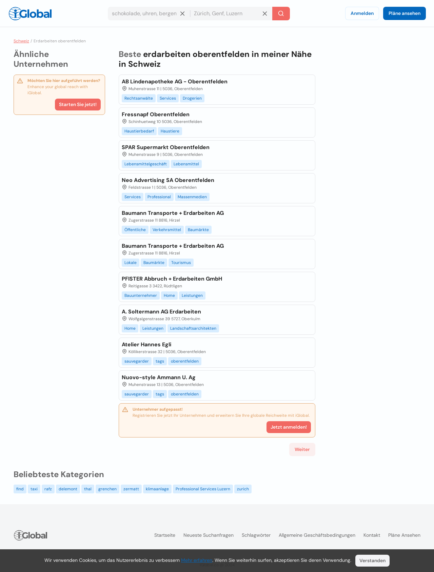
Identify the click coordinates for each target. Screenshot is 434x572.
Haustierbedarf (139, 131)
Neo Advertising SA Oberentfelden (168, 180)
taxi (34, 489)
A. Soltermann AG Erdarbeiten (161, 311)
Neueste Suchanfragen (208, 535)
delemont (68, 489)
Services (168, 98)
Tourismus (181, 262)
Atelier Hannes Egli (146, 344)
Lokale (130, 262)
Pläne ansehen (404, 13)
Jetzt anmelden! (289, 427)
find (20, 489)
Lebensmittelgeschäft (145, 164)
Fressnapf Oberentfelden (156, 114)
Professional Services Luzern (203, 489)
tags (160, 361)
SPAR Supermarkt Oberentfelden (166, 147)
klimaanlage (157, 489)
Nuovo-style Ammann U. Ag (159, 377)
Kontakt (371, 535)
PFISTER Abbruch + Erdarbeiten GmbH (172, 278)
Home (169, 295)
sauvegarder (136, 361)
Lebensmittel (186, 164)
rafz (48, 489)
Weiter (302, 449)
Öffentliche (135, 229)
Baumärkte (198, 229)
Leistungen (192, 295)
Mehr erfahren (196, 560)
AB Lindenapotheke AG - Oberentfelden (175, 81)
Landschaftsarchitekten (193, 328)
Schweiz (21, 41)
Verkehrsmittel (167, 229)
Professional (159, 197)
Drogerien (192, 98)
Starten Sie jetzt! (78, 104)
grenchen (107, 489)
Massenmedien (192, 197)
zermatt (131, 489)
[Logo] (30, 13)
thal (88, 489)
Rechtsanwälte (138, 98)
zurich (243, 489)
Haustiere (170, 131)
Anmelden (362, 13)
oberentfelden (185, 361)
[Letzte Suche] (281, 13)
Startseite (164, 535)
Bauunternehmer (140, 295)
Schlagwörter (256, 535)
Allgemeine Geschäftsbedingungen (317, 535)
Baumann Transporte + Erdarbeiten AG (173, 213)
